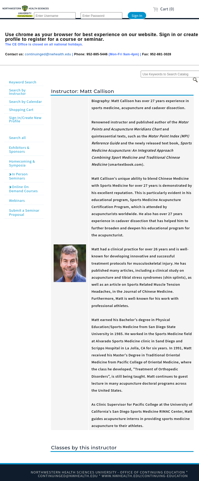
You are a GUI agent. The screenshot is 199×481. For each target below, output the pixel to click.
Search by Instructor (17, 92)
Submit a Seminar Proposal (26, 212)
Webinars (26, 200)
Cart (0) (163, 8)
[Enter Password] (101, 15)
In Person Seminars (18, 176)
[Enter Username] (55, 15)
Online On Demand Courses (23, 188)
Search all (26, 137)
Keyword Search (23, 81)
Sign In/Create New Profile (25, 119)
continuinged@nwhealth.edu (48, 54)
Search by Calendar (25, 101)
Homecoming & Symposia (26, 163)
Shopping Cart (21, 109)
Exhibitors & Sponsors (26, 149)
